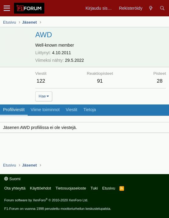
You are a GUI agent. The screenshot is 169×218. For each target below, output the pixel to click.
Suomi (12, 179)
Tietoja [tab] (89, 109)
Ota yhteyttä (15, 188)
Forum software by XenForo (46, 200)
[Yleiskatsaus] (151, 8)
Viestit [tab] (71, 109)
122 (40, 81)
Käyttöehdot (40, 188)
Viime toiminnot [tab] (45, 109)
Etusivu (108, 188)
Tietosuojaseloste (70, 188)
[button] (6, 8)
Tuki (94, 188)
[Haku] (162, 8)
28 (160, 81)
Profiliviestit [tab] (14, 109)
